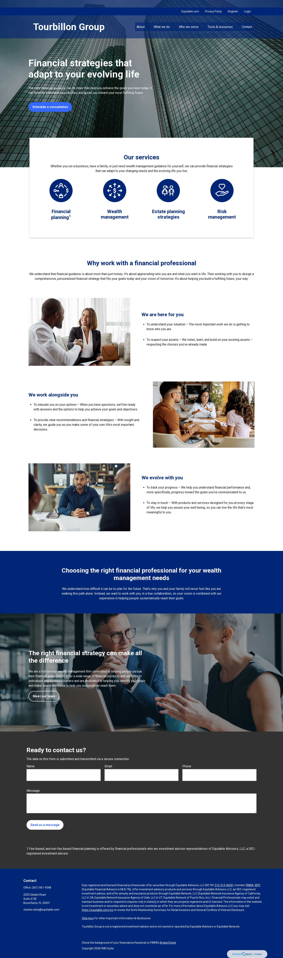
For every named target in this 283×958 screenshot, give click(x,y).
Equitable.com (190, 4)
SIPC (257, 885)
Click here (88, 918)
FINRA (249, 885)
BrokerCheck (168, 942)
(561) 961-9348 (41, 887)
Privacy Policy (213, 4)
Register (233, 4)
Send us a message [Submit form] (45, 825)
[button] (140, 19)
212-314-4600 (223, 885)
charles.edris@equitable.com (41, 909)
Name (31, 766)
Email (108, 766)
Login (247, 4)
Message (33, 791)
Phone (186, 766)
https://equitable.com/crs (97, 910)
